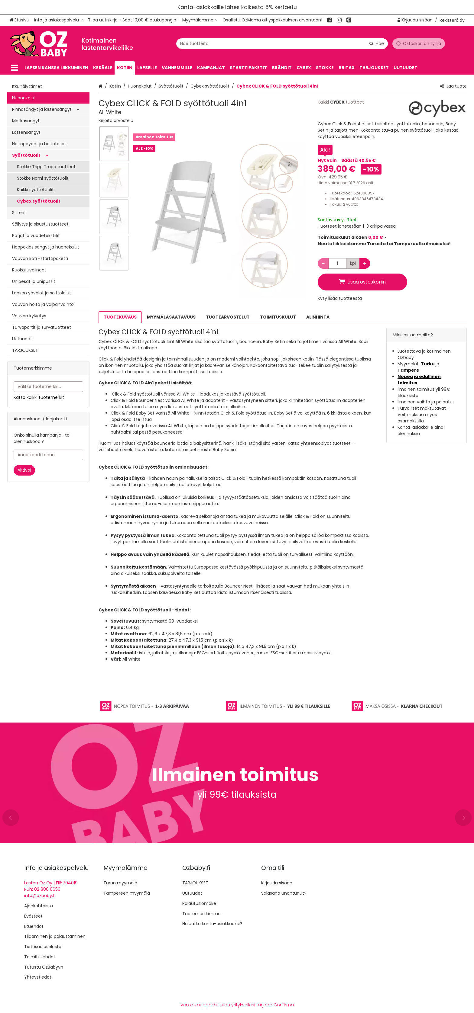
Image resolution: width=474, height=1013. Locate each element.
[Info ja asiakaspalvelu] (59, 20)
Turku (428, 364)
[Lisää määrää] (364, 263)
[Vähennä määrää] (323, 263)
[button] (116, 120)
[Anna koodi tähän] (48, 455)
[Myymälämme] (200, 20)
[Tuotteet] (14, 68)
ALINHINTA (318, 317)
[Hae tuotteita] (282, 43)
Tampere (408, 370)
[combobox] (282, 43)
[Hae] (376, 43)
